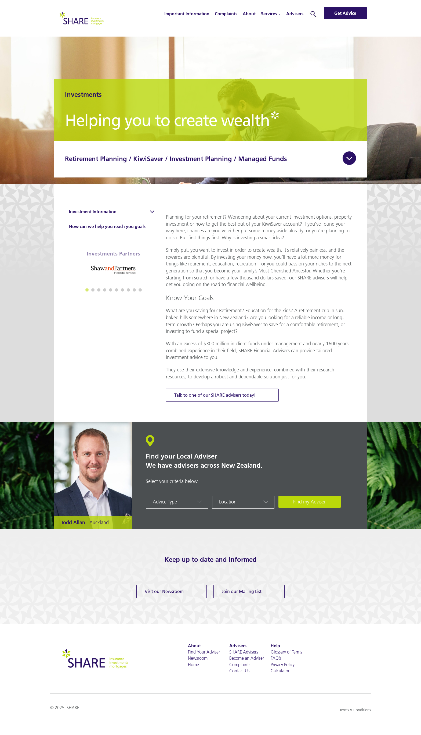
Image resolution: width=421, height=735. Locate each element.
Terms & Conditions (355, 710)
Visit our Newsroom (164, 591)
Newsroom (198, 658)
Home (193, 664)
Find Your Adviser (204, 652)
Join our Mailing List (242, 591)
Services (271, 13)
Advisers (294, 13)
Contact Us (239, 670)
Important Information (186, 13)
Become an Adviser (246, 658)
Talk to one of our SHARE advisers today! (215, 395)
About (249, 13)
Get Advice (345, 13)
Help (275, 645)
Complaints (226, 13)
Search (313, 13)
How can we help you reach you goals (107, 226)
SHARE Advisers (243, 652)
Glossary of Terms (286, 652)
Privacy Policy (283, 664)
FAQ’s (276, 658)
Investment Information (112, 212)
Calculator (280, 670)
